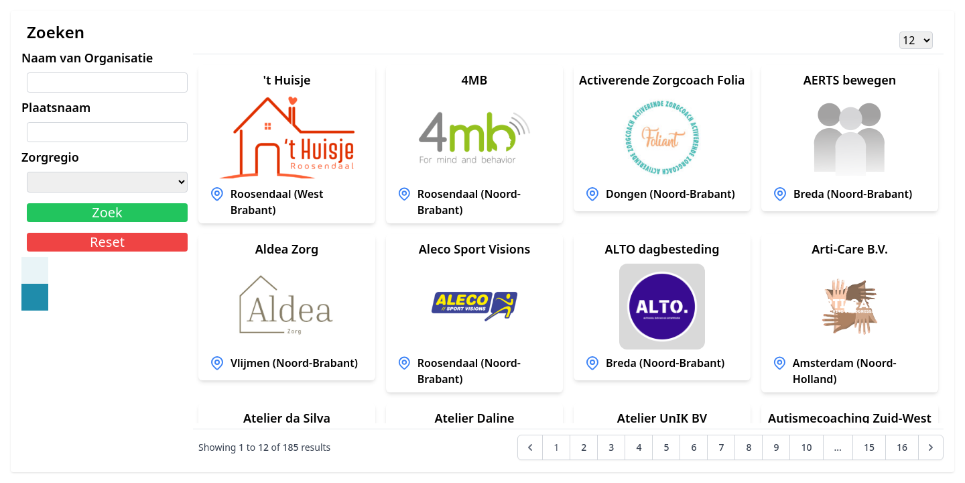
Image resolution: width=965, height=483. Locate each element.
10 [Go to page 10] (806, 447)
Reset (107, 242)
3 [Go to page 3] (611, 447)
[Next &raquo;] (931, 447)
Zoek (107, 212)
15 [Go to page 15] (869, 447)
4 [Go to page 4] (638, 447)
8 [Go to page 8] (748, 447)
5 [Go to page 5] (666, 447)
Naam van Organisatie (87, 58)
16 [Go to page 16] (902, 447)
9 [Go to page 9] (776, 447)
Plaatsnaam (55, 107)
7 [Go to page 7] (721, 447)
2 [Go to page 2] (583, 447)
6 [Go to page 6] (693, 447)
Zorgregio (50, 157)
